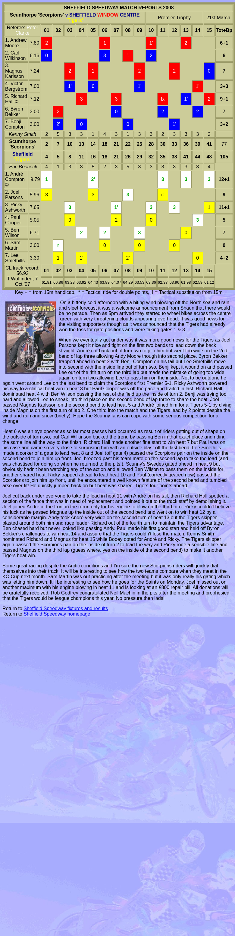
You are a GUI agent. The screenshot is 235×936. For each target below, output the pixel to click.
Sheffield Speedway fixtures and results (66, 608)
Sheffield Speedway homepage (57, 613)
